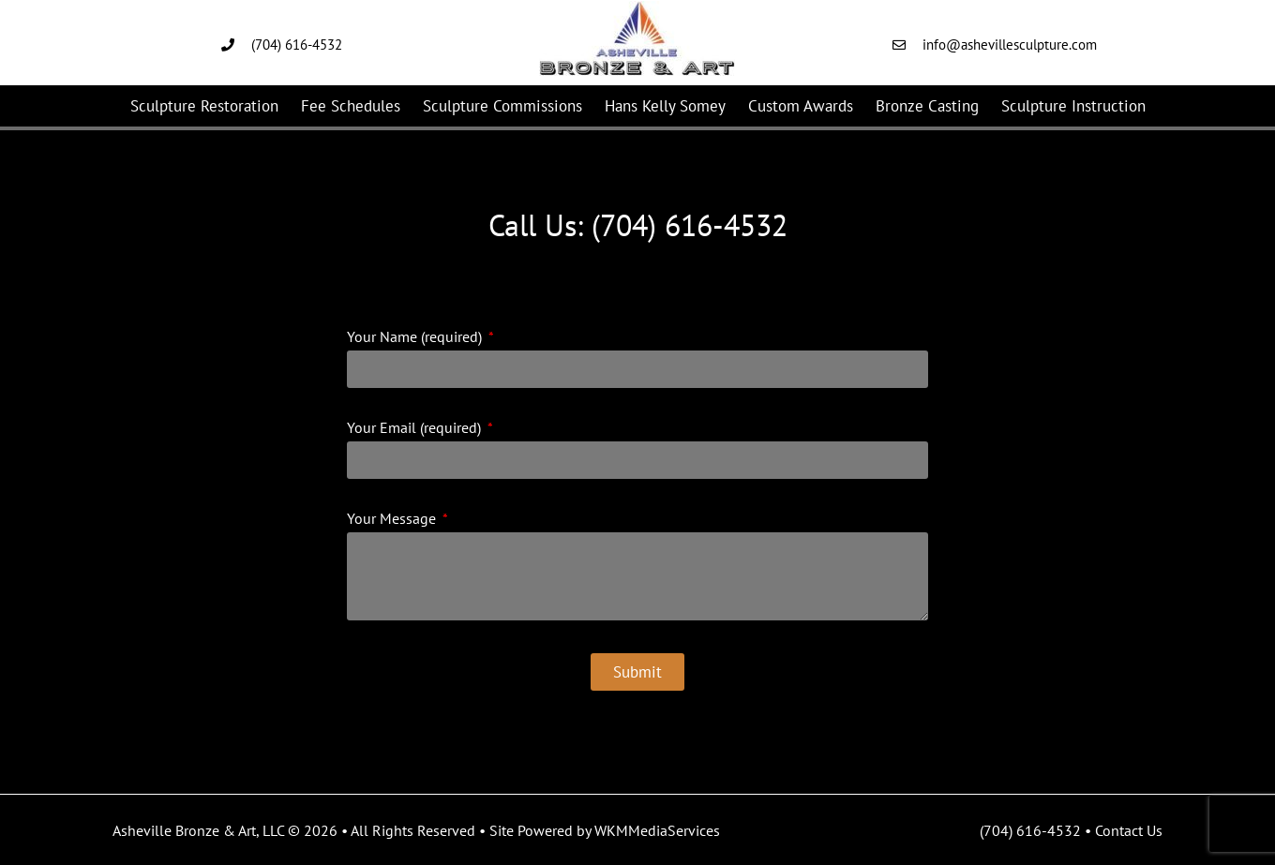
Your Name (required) (416, 337)
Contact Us (1128, 830)
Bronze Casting (927, 106)
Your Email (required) (416, 428)
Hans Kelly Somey (665, 106)
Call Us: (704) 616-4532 (638, 225)
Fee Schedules (350, 106)
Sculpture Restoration (204, 106)
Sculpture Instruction (1073, 106)
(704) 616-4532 (1030, 830)
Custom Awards (800, 106)
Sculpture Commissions (502, 106)
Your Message (393, 519)
